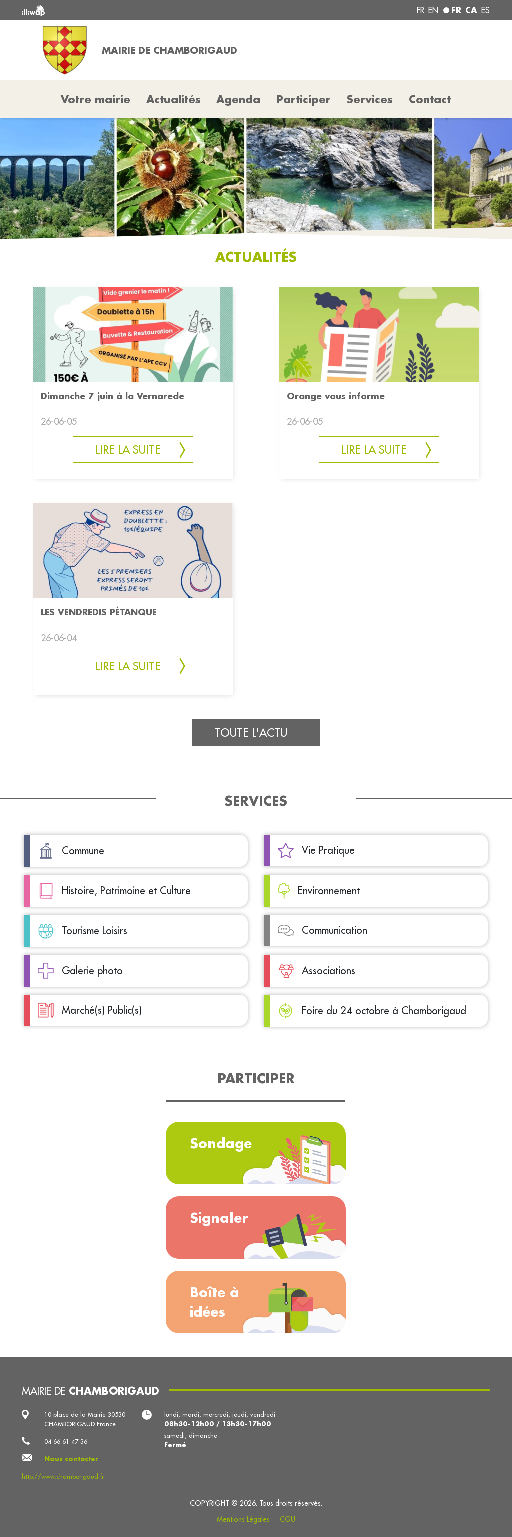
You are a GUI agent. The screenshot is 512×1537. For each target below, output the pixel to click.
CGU (288, 1519)
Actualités (173, 99)
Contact (430, 99)
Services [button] (370, 99)
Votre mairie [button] (95, 99)
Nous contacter (71, 1459)
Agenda (238, 99)
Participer (303, 99)
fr (420, 11)
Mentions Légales (243, 1519)
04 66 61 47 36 (66, 1442)
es (486, 11)
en (433, 11)
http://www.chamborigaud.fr (63, 1476)
